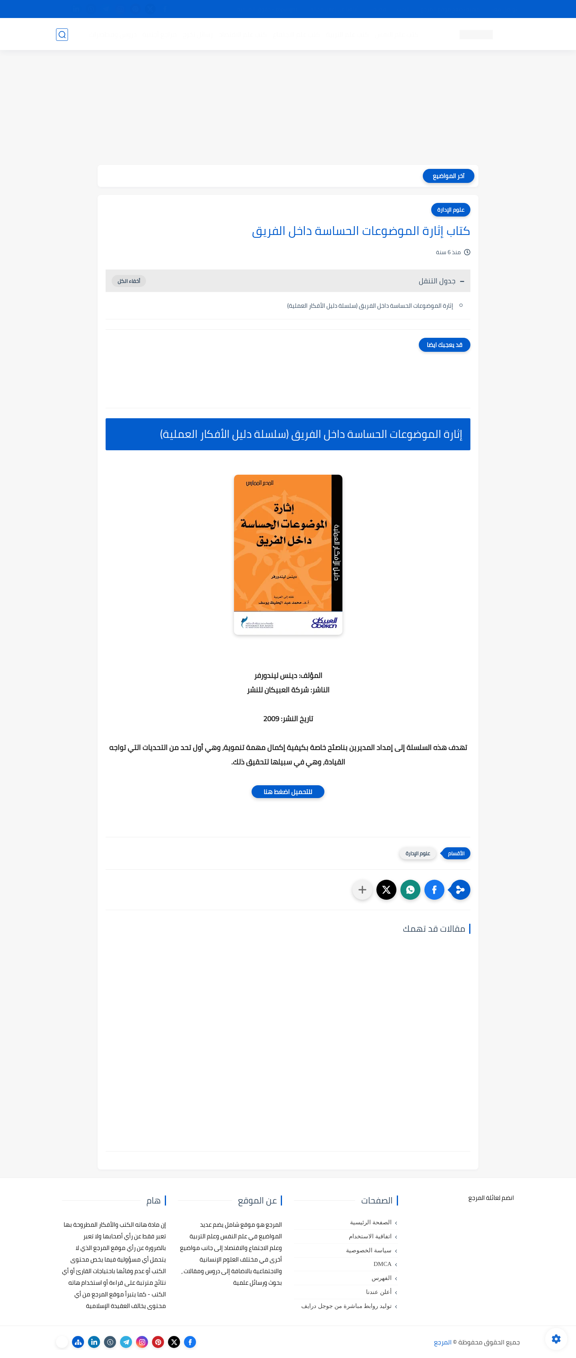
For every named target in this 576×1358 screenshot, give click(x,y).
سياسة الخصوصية (369, 1250)
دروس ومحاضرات (112, 34)
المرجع (443, 1342)
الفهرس (382, 1278)
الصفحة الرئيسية (371, 1222)
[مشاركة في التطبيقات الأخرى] (362, 890)
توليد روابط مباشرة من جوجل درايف (346, 1306)
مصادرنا (377, 9)
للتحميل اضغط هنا (288, 792)
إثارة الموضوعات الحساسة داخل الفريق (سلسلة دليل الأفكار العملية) (370, 305)
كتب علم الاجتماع (296, 34)
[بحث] (62, 34)
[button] (434, 890)
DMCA (383, 1264)
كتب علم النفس (396, 34)
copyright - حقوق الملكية (267, 9)
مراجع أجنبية (159, 34)
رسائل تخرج (197, 34)
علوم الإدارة (450, 210)
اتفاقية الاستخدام (370, 1236)
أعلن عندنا (379, 1292)
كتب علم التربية (347, 34)
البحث (403, 9)
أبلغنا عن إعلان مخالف (333, 9)
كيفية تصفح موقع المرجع (450, 9)
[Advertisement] (288, 109)
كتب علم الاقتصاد (242, 34)
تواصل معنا (503, 9)
